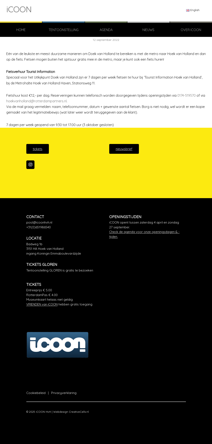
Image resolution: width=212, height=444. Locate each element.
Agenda (106, 30)
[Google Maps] (64, 249)
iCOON (19, 9)
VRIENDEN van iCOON (42, 304)
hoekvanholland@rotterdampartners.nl (36, 101)
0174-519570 (186, 95)
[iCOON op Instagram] (30, 164)
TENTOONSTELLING (64, 30)
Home (21, 30)
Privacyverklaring (63, 393)
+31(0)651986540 (38, 227)
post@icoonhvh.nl (39, 222)
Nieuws (148, 30)
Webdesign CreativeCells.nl (71, 411)
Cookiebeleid (36, 393)
